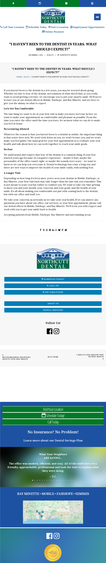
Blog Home (53, 357)
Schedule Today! (53, 279)
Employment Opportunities (87, 27)
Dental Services (53, 310)
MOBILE (48, 494)
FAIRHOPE (65, 494)
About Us (53, 303)
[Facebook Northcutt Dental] (49, 333)
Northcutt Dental (68, 55)
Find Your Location (53, 409)
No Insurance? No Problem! (53, 432)
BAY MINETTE (28, 494)
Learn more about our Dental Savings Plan (53, 440)
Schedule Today (36, 27)
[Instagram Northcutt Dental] (56, 333)
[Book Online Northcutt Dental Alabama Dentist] (40, 3)
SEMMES (82, 494)
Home (19, 77)
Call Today (53, 422)
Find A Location (59, 27)
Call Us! (53, 286)
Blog (51, 55)
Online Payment (53, 31)
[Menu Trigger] (97, 17)
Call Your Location (12, 27)
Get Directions (53, 292)
